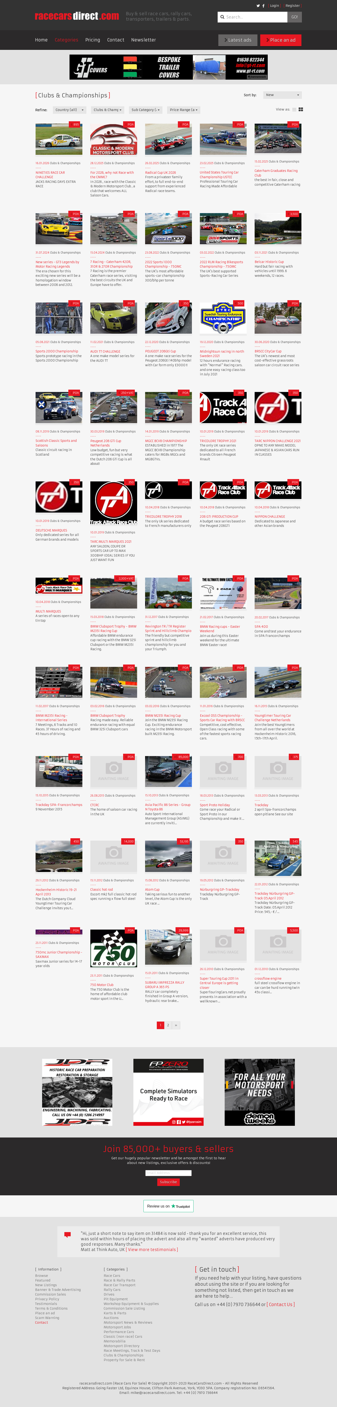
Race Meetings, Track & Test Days (132, 1350)
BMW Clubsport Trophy (107, 716)
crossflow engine (268, 979)
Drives (109, 1294)
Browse (41, 1276)
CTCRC (94, 805)
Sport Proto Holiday (215, 805)
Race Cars (112, 1276)
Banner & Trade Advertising (58, 1290)
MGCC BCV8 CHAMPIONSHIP (166, 441)
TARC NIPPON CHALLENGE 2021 (278, 441)
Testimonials (46, 1304)
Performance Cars (119, 1332)
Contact (115, 40)
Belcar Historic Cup (269, 262)
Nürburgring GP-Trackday (219, 890)
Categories (66, 40)
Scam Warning (47, 1318)
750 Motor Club (102, 985)
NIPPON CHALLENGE (270, 517)
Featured (42, 1280)
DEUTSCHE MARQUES (51, 530)
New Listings (46, 1285)
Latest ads (238, 40)
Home (41, 40)
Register (293, 6)
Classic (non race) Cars (123, 1336)
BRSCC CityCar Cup (268, 351)
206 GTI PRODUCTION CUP (219, 517)
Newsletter (143, 40)
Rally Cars (112, 1290)
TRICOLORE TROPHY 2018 (163, 517)
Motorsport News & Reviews (128, 1322)
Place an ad (281, 40)
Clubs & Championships (123, 1355)
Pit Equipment (116, 1299)
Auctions (111, 1318)
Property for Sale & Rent (124, 1360)
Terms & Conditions (51, 1308)
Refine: (41, 110)
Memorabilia (115, 1341)
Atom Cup (152, 890)
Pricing (92, 40)
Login (274, 6)
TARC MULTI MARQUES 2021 (111, 542)
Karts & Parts (115, 1313)
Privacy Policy (47, 1299)
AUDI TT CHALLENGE (105, 352)
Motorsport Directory (121, 1346)
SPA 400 (261, 627)
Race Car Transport (120, 1285)
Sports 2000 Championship (57, 351)
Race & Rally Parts (119, 1280)
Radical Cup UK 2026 (160, 173)
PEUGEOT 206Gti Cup (160, 351)
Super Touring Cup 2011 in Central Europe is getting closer (219, 983)
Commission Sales (50, 1294)
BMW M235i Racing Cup (163, 716)
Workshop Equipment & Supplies (131, 1304)
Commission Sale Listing (124, 1308)
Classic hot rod (101, 890)
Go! (294, 17)
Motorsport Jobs (117, 1327)
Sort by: (250, 95)
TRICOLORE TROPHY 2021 (218, 441)
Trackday (261, 805)
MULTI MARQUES (48, 611)
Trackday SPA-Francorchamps (59, 805)
